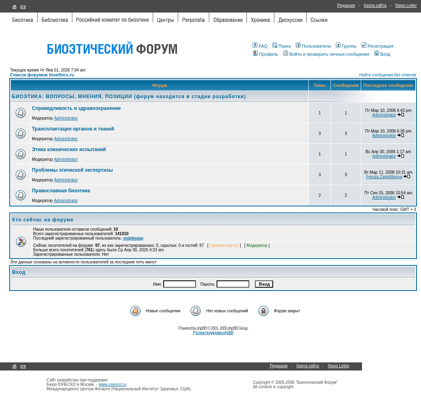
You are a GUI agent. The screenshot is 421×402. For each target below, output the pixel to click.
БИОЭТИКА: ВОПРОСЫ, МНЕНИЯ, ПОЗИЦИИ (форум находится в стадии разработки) (129, 96)
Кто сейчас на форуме (43, 220)
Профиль (265, 54)
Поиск (281, 46)
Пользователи (313, 46)
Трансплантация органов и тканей (73, 129)
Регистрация (378, 46)
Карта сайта (375, 5)
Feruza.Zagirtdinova (384, 177)
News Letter (406, 5)
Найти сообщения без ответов (387, 75)
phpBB (201, 328)
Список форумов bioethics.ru (42, 74)
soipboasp (133, 238)
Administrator (66, 118)
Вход (382, 54)
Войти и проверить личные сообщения (326, 54)
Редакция (346, 5)
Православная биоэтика (61, 191)
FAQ (260, 46)
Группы (346, 46)
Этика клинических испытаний (69, 149)
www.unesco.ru (112, 384)
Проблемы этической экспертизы (72, 170)
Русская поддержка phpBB (213, 332)
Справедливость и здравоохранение (76, 108)
